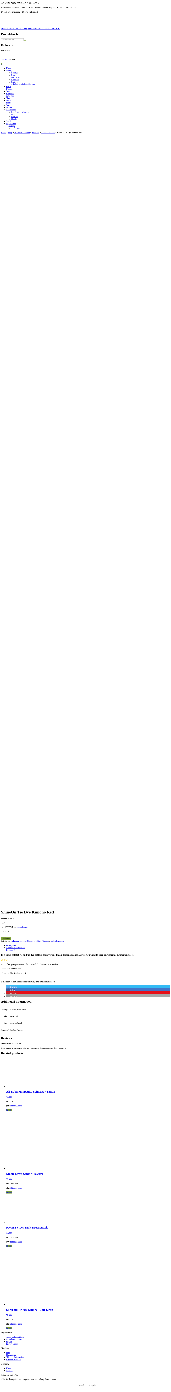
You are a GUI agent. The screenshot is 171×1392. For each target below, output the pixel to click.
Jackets (9, 107)
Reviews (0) (11, 950)
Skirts (8, 100)
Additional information (15, 948)
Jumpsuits (10, 96)
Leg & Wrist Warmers (20, 112)
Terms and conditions (15, 1337)
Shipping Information (15, 1357)
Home (8, 68)
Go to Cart (5, 59)
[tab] (88, 945)
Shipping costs (23, 927)
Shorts (8, 98)
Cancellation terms (13, 1339)
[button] (11, 987)
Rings (13, 75)
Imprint (9, 1341)
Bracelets (15, 80)
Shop (10, 132)
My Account (11, 123)
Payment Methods (13, 1359)
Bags (13, 114)
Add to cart (6, 939)
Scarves (14, 117)
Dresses (9, 89)
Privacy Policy (12, 1344)
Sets (8, 91)
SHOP (8, 87)
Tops (8, 105)
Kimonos (10, 93)
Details (9, 1110)
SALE (8, 121)
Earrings (14, 73)
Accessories (11, 110)
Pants (8, 103)
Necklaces (15, 77)
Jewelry (9, 70)
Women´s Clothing (22, 132)
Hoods (14, 119)
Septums (14, 82)
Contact (9, 1370)
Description (11, 945)
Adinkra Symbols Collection (23, 84)
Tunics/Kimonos (48, 132)
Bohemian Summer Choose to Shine (26, 941)
